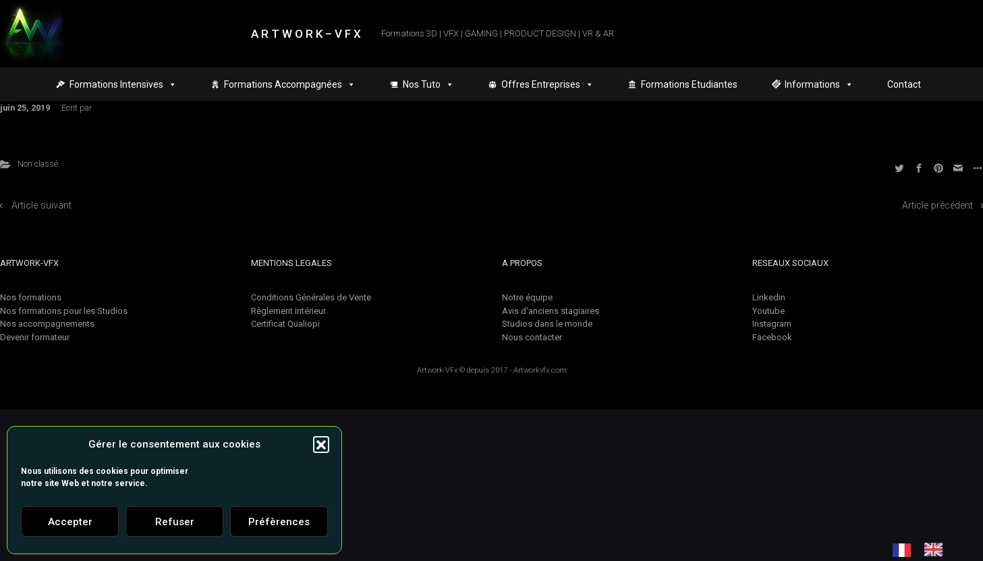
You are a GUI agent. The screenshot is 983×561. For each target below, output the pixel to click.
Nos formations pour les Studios (64, 311)
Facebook (772, 337)
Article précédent (937, 205)
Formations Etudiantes (689, 84)
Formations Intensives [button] (123, 84)
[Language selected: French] (924, 549)
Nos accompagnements (47, 324)
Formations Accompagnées (290, 84)
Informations (819, 84)
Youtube (768, 311)
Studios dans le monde (547, 324)
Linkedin (768, 297)
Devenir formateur (34, 337)
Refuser (174, 522)
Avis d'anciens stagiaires (550, 311)
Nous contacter (532, 337)
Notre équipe (527, 297)
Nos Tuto (428, 84)
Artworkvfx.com (540, 370)
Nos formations (30, 297)
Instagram (771, 324)
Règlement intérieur (288, 311)
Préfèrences (279, 522)
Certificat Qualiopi (285, 324)
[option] (937, 549)
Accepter (70, 522)
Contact (904, 84)
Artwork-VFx (437, 370)
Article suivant (41, 205)
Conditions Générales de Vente (311, 297)
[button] (321, 444)
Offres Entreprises (547, 84)
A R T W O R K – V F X (306, 34)
